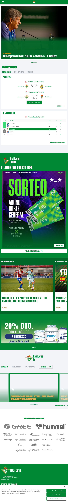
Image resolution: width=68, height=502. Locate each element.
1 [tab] (33, 347)
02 (34, 63)
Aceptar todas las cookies (56, 490)
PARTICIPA (59, 245)
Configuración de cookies (56, 498)
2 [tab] (35, 347)
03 (36, 63)
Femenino (30, 72)
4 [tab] (37, 404)
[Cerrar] (64, 486)
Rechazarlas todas (56, 494)
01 (32, 64)
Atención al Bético (5, 479)
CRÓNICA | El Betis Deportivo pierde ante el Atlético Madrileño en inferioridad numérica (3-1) (24, 299)
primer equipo (6, 72)
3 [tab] (35, 404)
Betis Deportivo (19, 72)
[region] (34, 493)
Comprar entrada (34, 102)
